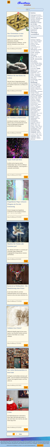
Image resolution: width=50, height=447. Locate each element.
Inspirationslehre (34, 104)
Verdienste (38, 99)
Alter (37, 114)
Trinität (37, 127)
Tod (38, 135)
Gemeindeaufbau (36, 110)
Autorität (36, 105)
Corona (37, 92)
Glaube (39, 101)
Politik (32, 117)
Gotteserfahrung (34, 63)
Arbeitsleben (33, 114)
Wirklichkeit (33, 136)
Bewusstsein (33, 86)
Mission (40, 126)
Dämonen (33, 89)
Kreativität (33, 44)
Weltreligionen (34, 101)
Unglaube (39, 115)
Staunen (32, 105)
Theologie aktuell (35, 21)
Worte (32, 41)
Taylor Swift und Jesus (14, 160)
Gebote (39, 71)
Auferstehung (39, 40)
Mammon (33, 70)
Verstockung (33, 40)
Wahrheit (38, 138)
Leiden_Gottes (34, 97)
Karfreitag (33, 39)
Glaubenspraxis (34, 29)
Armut (40, 134)
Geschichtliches (39, 16)
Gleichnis (33, 80)
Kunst (34, 65)
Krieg (32, 58)
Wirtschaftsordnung (35, 129)
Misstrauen (33, 139)
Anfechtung (33, 45)
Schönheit (33, 87)
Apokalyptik (33, 90)
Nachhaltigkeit (34, 128)
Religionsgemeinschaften (36, 14)
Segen (32, 76)
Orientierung (33, 131)
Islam (40, 135)
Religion (38, 100)
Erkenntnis (37, 52)
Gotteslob (40, 96)
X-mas (9, 412)
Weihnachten (33, 78)
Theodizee (33, 99)
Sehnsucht (39, 132)
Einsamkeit (40, 91)
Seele (32, 60)
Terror (36, 70)
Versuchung (33, 107)
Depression (33, 51)
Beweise (32, 59)
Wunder (38, 131)
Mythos (38, 136)
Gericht (39, 85)
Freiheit (39, 76)
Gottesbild (33, 122)
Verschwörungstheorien (35, 46)
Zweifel (32, 125)
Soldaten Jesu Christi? (14, 328)
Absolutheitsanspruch (35, 83)
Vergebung (33, 94)
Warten (35, 48)
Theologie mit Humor (35, 19)
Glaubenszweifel (34, 25)
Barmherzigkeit (34, 91)
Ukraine (38, 86)
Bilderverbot (37, 87)
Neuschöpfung (34, 61)
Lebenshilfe (33, 16)
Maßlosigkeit (33, 55)
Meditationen (34, 30)
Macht (35, 76)
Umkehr (37, 117)
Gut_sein (40, 56)
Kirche (37, 51)
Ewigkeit (38, 107)
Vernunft (32, 92)
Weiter (20, 434)
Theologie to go (37, 28)
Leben (39, 79)
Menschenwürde (38, 59)
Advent (34, 60)
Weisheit (40, 64)
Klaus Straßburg (11, 48)
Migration (38, 122)
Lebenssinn (33, 100)
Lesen (26, 50)
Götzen (36, 126)
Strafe (36, 80)
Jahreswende (38, 95)
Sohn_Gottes (39, 113)
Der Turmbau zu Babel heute (16, 117)
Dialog (40, 63)
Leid (36, 134)
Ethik (39, 25)
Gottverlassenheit (34, 120)
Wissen (32, 54)
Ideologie (37, 44)
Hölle (36, 124)
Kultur (39, 97)
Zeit (31, 65)
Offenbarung (33, 119)
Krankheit (36, 41)
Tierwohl (32, 64)
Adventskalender (39, 18)
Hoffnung (34, 82)
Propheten (33, 134)
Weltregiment (34, 49)
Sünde (32, 123)
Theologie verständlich (35, 33)
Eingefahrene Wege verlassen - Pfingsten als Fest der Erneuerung (17, 204)
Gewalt (36, 54)
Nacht (38, 72)
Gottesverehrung (38, 57)
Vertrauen (38, 65)
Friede (35, 85)
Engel (39, 124)
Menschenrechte (34, 66)
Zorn (40, 127)
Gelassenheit (33, 68)
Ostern (36, 64)
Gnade (32, 52)
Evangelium (37, 39)
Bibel (39, 42)
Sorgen (32, 85)
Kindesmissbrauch (34, 103)
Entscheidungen (34, 79)
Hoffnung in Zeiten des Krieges (36, 23)
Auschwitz (33, 95)
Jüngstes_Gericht (34, 43)
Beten (39, 104)
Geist (39, 118)
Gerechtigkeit (33, 115)
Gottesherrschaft (34, 108)
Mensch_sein (37, 123)
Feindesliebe (33, 72)
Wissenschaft (33, 109)
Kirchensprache (34, 96)
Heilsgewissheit (38, 89)
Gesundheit (33, 127)
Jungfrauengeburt (34, 111)
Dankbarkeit (33, 113)
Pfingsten (33, 126)
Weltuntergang (34, 118)
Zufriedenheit (33, 135)
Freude (39, 49)
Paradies (32, 75)
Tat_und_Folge (34, 56)
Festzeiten (33, 17)
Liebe (32, 48)
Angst (39, 128)
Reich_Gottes (39, 94)
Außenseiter (33, 138)
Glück (32, 74)
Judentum (39, 109)
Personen (33, 26)
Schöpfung (33, 132)
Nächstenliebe (34, 71)
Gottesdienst (37, 75)
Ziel (31, 110)
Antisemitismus (37, 74)
